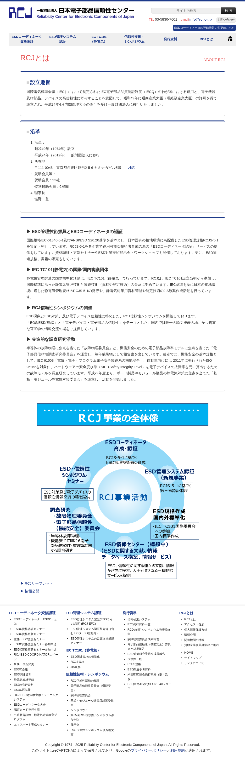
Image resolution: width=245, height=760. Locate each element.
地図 (131, 168)
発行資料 (170, 39)
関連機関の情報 (194, 640)
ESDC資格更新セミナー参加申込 (35, 649)
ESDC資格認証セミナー (29, 629)
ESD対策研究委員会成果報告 (146, 654)
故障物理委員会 (81, 695)
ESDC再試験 (22, 689)
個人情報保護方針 (195, 629)
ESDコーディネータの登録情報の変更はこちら (204, 27)
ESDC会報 (21, 669)
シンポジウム (79, 710)
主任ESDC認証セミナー (29, 639)
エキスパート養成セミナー (31, 724)
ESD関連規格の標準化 (85, 656)
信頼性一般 (135, 659)
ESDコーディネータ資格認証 (27, 39)
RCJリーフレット (39, 583)
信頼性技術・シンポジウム (134, 39)
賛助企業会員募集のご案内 (201, 645)
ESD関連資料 (23, 674)
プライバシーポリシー (149, 750)
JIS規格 (76, 667)
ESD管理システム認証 (62, 39)
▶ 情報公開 (29, 591)
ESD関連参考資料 (139, 669)
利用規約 (177, 750)
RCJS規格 (77, 661)
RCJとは (206, 39)
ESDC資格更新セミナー (29, 634)
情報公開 (190, 634)
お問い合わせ (226, 19)
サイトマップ (192, 657)
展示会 (75, 724)
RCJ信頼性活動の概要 (85, 680)
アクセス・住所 (194, 624)
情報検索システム (139, 619)
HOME (188, 652)
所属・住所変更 (24, 664)
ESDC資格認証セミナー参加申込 (35, 644)
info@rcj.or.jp (202, 19)
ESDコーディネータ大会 (30, 704)
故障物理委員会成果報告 (143, 639)
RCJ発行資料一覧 (139, 624)
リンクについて (194, 663)
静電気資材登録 (24, 679)
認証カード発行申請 (27, 709)
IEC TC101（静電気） (98, 39)
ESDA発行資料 (23, 684)
